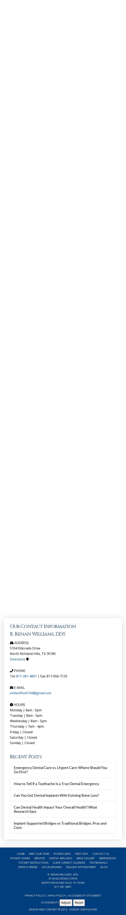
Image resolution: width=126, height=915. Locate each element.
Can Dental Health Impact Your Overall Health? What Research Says (55, 809)
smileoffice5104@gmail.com (30, 693)
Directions (17, 659)
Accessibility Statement (84, 895)
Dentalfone (88, 909)
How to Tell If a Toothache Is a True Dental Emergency (56, 784)
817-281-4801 (26, 676)
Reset (79, 902)
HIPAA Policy (56, 895)
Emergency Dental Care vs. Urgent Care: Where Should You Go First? (60, 770)
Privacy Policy (35, 895)
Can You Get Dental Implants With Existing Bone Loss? (56, 795)
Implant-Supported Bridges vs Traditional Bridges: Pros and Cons (60, 825)
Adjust (66, 902)
